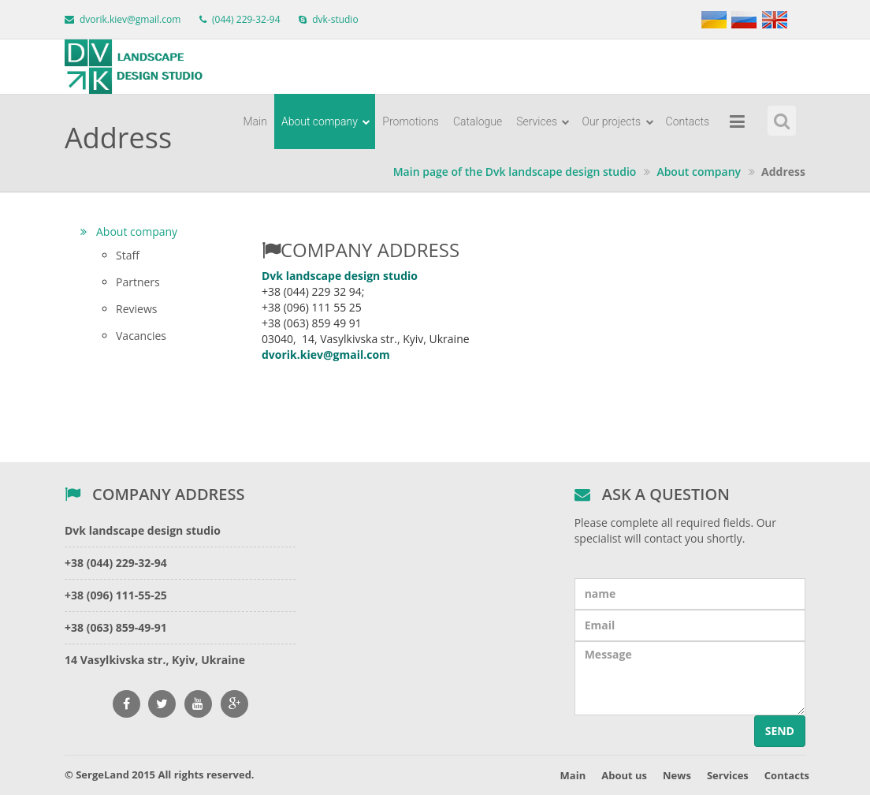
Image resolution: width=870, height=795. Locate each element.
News (677, 775)
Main (254, 121)
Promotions (410, 121)
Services (543, 121)
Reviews (136, 308)
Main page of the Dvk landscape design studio (515, 171)
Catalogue (477, 121)
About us (624, 775)
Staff (127, 255)
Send (779, 730)
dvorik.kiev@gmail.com (130, 19)
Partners (138, 281)
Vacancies (141, 335)
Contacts (687, 121)
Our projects (617, 121)
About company (325, 121)
